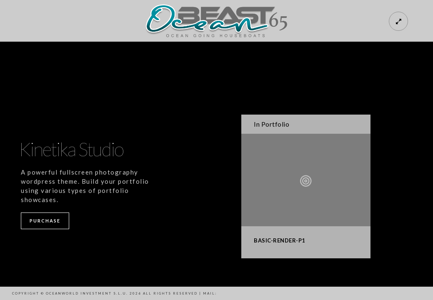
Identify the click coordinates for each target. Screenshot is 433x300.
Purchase (45, 220)
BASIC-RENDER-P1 (279, 240)
